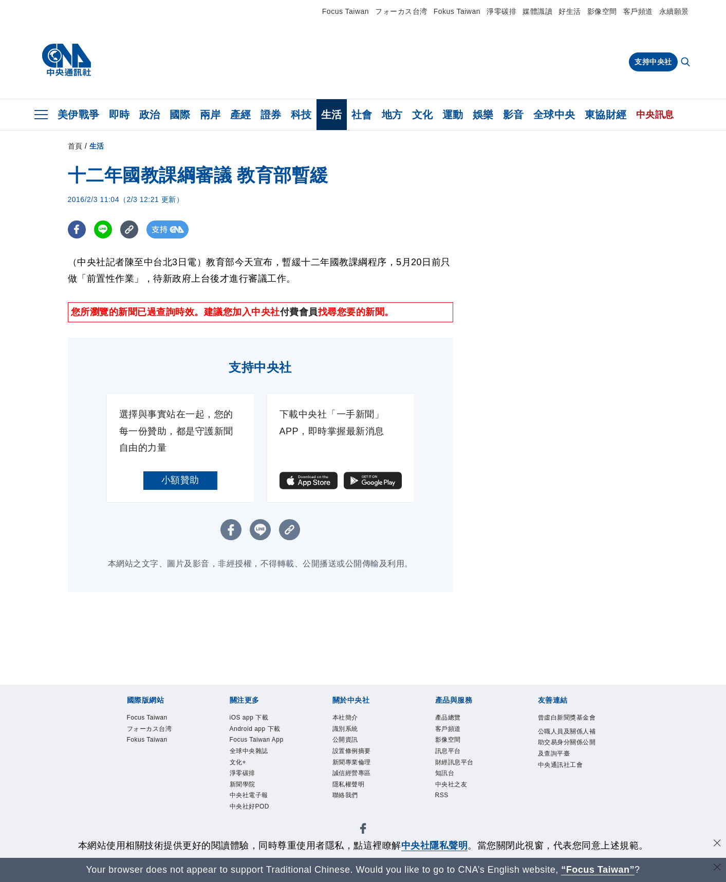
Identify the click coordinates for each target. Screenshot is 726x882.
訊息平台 (448, 751)
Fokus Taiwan (457, 11)
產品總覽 (448, 717)
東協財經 (606, 114)
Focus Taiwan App (257, 739)
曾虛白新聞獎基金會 (567, 717)
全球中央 (554, 114)
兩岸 (210, 114)
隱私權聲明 (348, 784)
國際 (180, 114)
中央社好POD (250, 806)
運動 (452, 114)
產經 (240, 114)
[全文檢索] (686, 62)
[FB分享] (77, 229)
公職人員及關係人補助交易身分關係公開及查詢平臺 (567, 742)
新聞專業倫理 (351, 762)
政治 (149, 114)
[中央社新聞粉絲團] (363, 830)
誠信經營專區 (351, 773)
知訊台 (445, 773)
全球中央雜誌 (249, 751)
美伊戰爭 (79, 114)
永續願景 (674, 11)
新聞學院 (242, 784)
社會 (362, 114)
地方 (392, 114)
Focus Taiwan (345, 11)
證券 (271, 114)
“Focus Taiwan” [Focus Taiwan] (598, 870)
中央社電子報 (249, 795)
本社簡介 (345, 717)
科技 (301, 114)
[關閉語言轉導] (717, 868)
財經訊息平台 (454, 762)
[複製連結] (129, 229)
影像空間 (602, 11)
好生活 (570, 11)
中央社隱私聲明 (434, 845)
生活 (331, 114)
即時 (119, 114)
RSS (442, 795)
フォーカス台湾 (401, 11)
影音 (513, 114)
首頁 (75, 146)
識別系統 (345, 728)
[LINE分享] (103, 229)
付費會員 (299, 312)
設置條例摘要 (351, 751)
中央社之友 (451, 784)
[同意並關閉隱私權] (717, 844)
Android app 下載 (255, 728)
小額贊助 (180, 480)
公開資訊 (345, 739)
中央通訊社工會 (560, 764)
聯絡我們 (345, 795)
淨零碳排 (501, 11)
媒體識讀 (537, 11)
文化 (422, 114)
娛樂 (483, 114)
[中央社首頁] (66, 60)
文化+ (238, 762)
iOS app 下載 (249, 717)
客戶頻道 (638, 11)
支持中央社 (653, 62)
